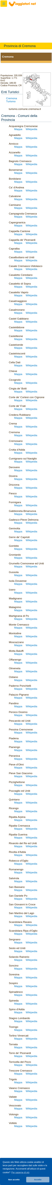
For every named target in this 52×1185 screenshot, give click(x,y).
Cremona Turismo (11, 100)
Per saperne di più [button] (20, 1172)
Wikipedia (31, 129)
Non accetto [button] (14, 1179)
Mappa (18, 129)
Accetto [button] (37, 1179)
